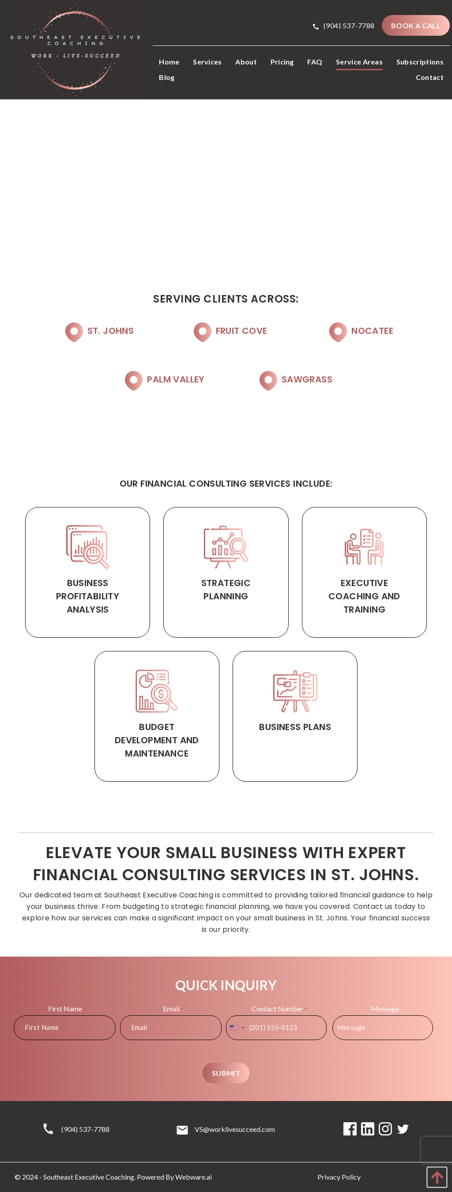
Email (173, 1008)
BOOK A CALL (416, 25)
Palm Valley (175, 379)
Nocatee (372, 331)
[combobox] (236, 1028)
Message (385, 1008)
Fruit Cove (241, 331)
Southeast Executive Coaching (88, 1177)
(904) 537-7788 (344, 25)
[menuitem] (169, 62)
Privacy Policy (339, 1177)
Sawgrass (307, 379)
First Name (67, 1008)
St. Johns (110, 331)
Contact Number (279, 1008)
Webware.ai (193, 1177)
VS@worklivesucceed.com (235, 1129)
